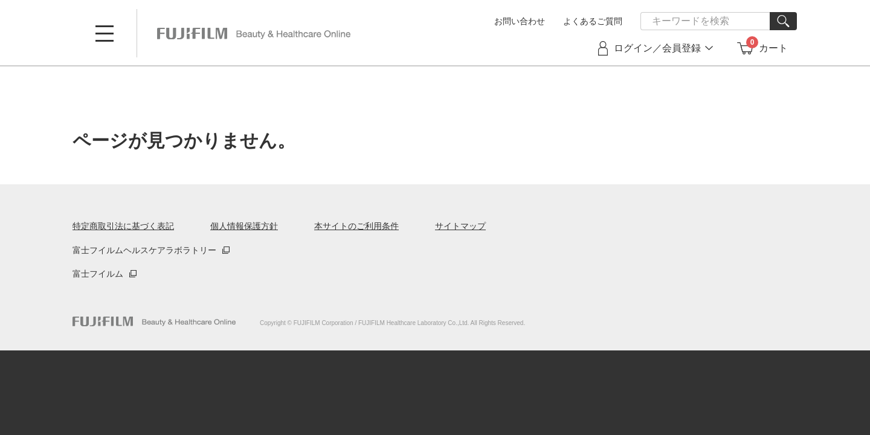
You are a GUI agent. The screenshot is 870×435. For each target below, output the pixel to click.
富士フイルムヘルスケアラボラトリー (144, 250)
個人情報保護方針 (244, 226)
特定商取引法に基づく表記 (123, 226)
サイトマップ (460, 226)
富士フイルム (97, 274)
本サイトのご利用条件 (356, 226)
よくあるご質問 (592, 21)
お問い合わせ (519, 21)
